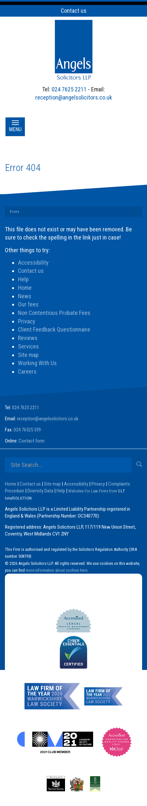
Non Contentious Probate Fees (54, 312)
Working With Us (37, 363)
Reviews (28, 337)
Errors (14, 211)
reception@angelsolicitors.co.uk (73, 97)
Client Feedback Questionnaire (54, 329)
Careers (27, 371)
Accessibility (33, 262)
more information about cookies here (56, 570)
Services (28, 346)
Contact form (31, 441)
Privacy (26, 321)
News (24, 296)
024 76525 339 (27, 430)
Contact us (74, 10)
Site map (28, 354)
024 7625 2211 (69, 89)
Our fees (28, 304)
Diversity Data (40, 491)
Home (25, 287)
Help (23, 279)
